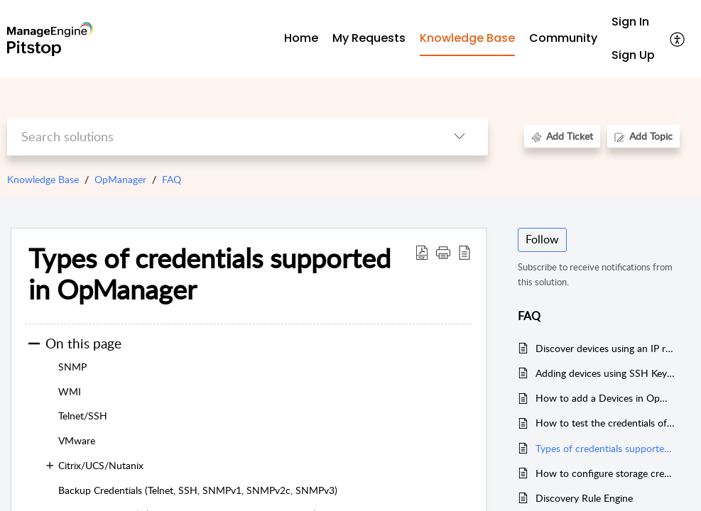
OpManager (120, 179)
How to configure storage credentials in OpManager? (606, 473)
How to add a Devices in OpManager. (606, 398)
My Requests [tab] (369, 38)
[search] (219, 136)
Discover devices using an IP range (606, 348)
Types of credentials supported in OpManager (606, 448)
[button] (678, 39)
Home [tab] (301, 38)
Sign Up (633, 55)
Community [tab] (563, 38)
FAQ (171, 179)
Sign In (630, 21)
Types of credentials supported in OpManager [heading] (209, 274)
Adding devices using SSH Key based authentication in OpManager (606, 373)
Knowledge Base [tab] (467, 38)
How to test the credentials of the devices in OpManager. (606, 422)
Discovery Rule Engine (584, 498)
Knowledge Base (43, 179)
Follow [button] (542, 239)
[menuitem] (633, 22)
